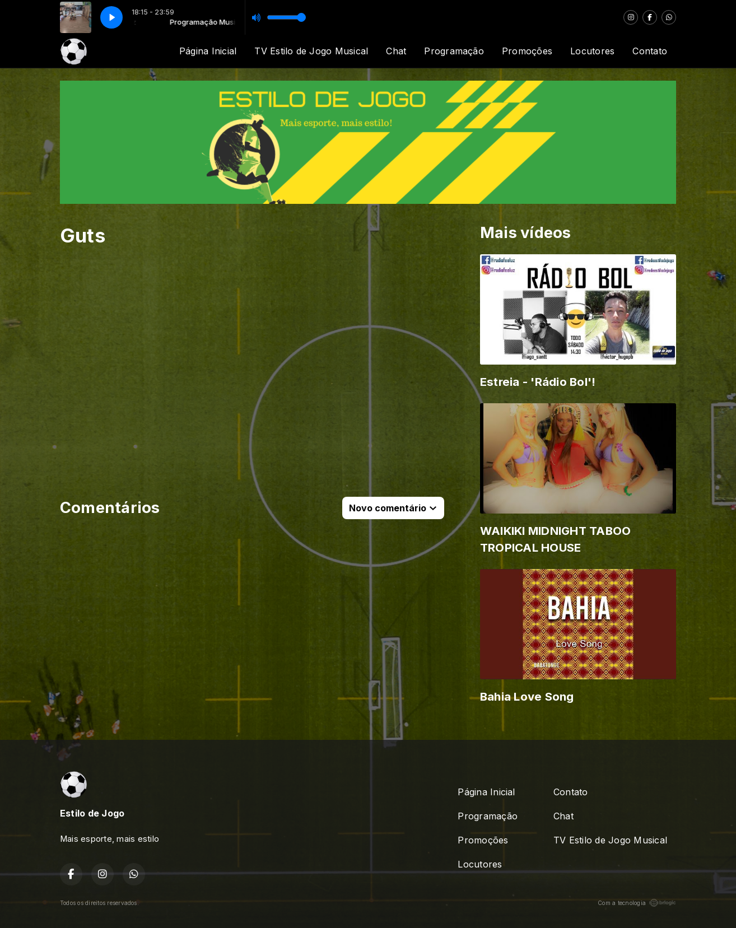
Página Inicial (207, 51)
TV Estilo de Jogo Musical (311, 51)
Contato (649, 51)
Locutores (592, 51)
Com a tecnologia (637, 903)
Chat (396, 51)
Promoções (527, 51)
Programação (454, 51)
